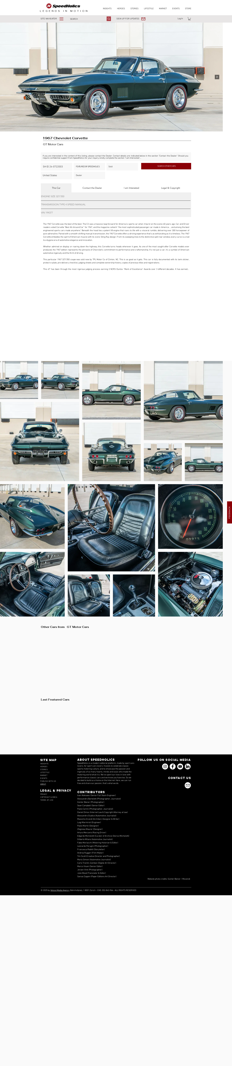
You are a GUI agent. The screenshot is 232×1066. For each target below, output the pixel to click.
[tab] (56, 187)
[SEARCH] (85, 19)
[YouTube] (180, 766)
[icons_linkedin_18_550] (188, 766)
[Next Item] (217, 77)
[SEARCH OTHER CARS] (166, 166)
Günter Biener (174, 879)
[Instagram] (165, 766)
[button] (54, 18)
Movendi (186, 879)
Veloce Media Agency (59, 890)
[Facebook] (173, 766)
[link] (189, 18)
